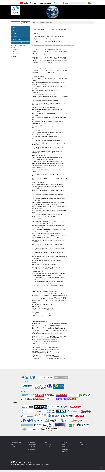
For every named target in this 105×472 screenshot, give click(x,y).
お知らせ (15, 27)
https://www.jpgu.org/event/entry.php (51, 339)
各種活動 (15, 36)
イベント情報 (47, 446)
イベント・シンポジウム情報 (19, 45)
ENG (92, 3)
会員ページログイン (25, 23)
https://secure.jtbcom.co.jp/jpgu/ (39, 55)
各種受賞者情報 (65, 449)
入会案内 (16, 23)
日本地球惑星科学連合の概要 (16, 442)
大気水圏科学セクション (32, 444)
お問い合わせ (15, 56)
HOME (34, 22)
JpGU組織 (13, 446)
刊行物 (14, 33)
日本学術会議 (15, 53)
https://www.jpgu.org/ (54, 351)
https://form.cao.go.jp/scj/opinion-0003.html (42, 314)
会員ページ (81, 442)
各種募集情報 (15, 49)
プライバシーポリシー (83, 444)
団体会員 (15, 51)
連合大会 (15, 30)
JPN (89, 3)
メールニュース (39, 22)
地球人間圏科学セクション (33, 446)
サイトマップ (81, 446)
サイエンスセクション (17, 42)
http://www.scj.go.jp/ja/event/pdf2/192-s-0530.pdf (43, 309)
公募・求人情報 (16, 47)
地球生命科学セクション (32, 449)
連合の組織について (17, 39)
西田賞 (63, 444)
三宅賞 (63, 446)
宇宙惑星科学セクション (32, 442)
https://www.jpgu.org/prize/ (38, 74)
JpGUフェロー (65, 442)
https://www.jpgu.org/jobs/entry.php (52, 341)
